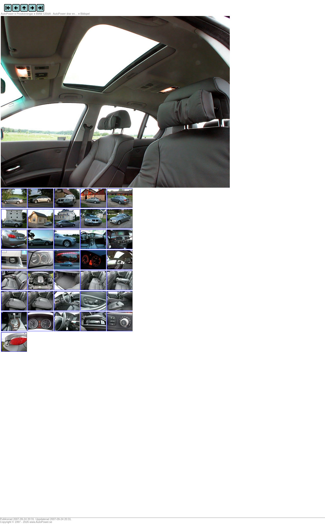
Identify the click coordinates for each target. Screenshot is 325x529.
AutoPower (7, 13)
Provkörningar (25, 13)
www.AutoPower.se (40, 522)
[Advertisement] (32, 436)
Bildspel (85, 13)
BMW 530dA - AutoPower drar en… (56, 13)
